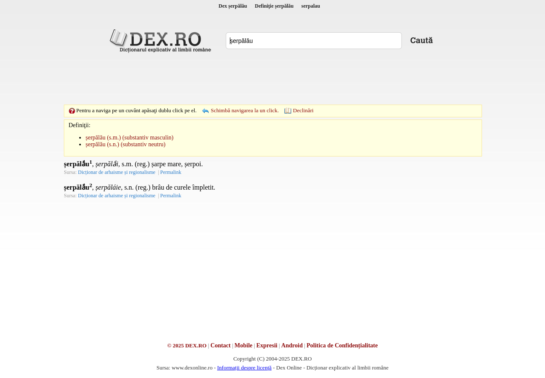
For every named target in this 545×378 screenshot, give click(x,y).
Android (292, 345)
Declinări (303, 110)
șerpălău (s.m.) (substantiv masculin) (129, 137)
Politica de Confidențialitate (342, 345)
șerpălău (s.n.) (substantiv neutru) (126, 144)
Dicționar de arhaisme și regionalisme (116, 172)
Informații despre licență (244, 367)
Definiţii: (79, 125)
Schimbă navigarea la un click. (245, 110)
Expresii (267, 345)
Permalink (170, 172)
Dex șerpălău (232, 6)
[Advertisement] (272, 79)
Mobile (243, 345)
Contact (220, 345)
